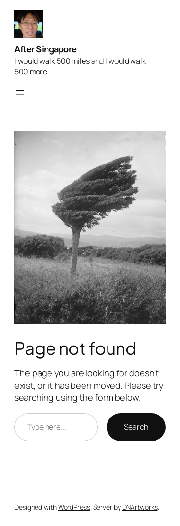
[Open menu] (20, 92)
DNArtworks (140, 507)
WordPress (74, 507)
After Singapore (45, 49)
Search (136, 426)
